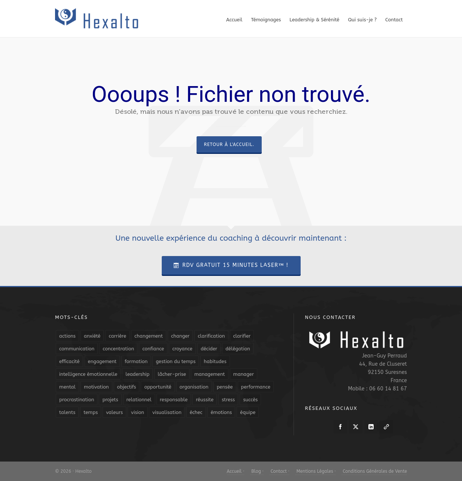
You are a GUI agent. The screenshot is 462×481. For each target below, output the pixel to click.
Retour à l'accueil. (229, 144)
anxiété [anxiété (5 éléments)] (92, 336)
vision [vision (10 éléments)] (137, 412)
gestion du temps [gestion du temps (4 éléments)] (175, 361)
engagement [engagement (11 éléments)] (102, 361)
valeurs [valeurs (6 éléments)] (114, 412)
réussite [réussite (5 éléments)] (204, 399)
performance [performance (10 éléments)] (255, 387)
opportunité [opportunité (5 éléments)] (157, 387)
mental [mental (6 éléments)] (67, 387)
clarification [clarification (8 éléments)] (211, 336)
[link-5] (386, 426)
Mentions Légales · (315, 471)
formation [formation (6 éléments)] (136, 361)
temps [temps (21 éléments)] (90, 412)
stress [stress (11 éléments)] (228, 399)
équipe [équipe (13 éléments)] (247, 412)
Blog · (257, 471)
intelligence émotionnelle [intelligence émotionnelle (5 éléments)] (88, 374)
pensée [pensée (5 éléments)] (225, 387)
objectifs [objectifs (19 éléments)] (126, 387)
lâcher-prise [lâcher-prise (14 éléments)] (172, 374)
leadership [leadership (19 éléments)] (137, 374)
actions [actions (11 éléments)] (67, 336)
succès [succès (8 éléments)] (250, 399)
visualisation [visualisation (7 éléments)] (167, 412)
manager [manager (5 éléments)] (243, 374)
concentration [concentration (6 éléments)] (118, 348)
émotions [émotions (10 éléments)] (221, 412)
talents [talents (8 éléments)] (67, 412)
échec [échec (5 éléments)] (196, 412)
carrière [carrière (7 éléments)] (117, 336)
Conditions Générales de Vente (374, 471)
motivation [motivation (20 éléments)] (96, 387)
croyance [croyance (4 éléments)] (182, 348)
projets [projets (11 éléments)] (110, 399)
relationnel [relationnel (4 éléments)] (139, 399)
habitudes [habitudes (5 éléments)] (215, 361)
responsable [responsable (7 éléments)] (174, 399)
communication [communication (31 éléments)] (76, 348)
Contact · (279, 471)
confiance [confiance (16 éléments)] (153, 348)
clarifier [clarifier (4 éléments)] (242, 336)
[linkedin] (371, 426)
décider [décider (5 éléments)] (209, 348)
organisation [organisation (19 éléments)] (194, 387)
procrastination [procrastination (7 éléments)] (76, 399)
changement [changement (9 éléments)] (148, 336)
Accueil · (235, 471)
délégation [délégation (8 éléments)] (237, 348)
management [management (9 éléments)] (209, 374)
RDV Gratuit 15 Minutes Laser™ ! (231, 265)
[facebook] (340, 426)
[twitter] (355, 426)
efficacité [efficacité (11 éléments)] (69, 361)
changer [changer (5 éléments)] (180, 336)
